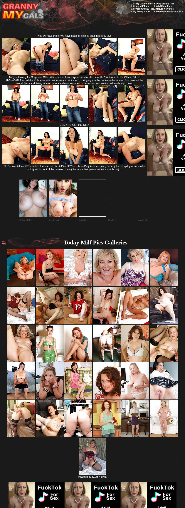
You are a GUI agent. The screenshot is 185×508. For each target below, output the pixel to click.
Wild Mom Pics (164, 6)
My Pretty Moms (141, 11)
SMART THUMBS (99, 477)
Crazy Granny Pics (143, 3)
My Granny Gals (23, 11)
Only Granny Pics (165, 3)
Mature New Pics (165, 9)
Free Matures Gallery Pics (169, 11)
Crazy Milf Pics (141, 6)
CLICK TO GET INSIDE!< (74, 124)
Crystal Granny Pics (143, 9)
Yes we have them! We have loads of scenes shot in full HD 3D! (74, 35)
